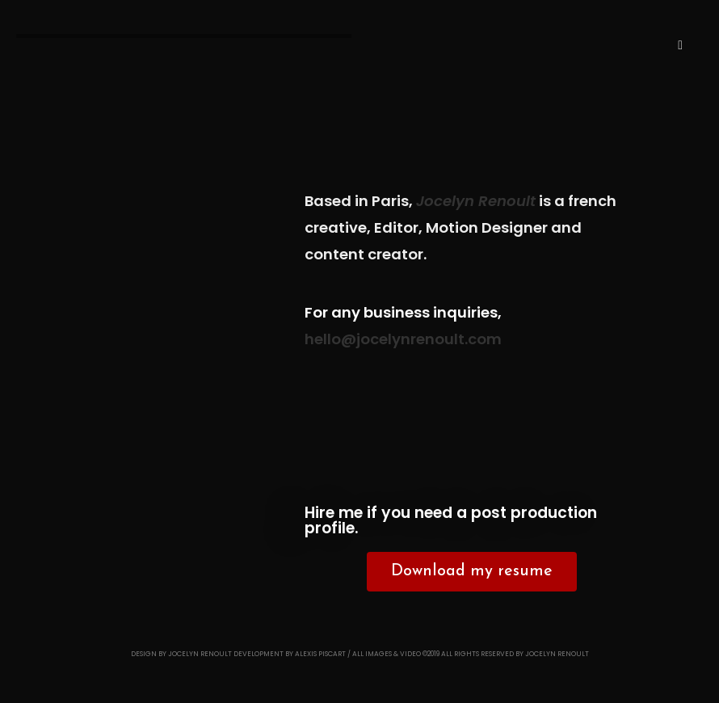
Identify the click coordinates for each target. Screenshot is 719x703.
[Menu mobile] (680, 45)
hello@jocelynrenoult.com (403, 339)
